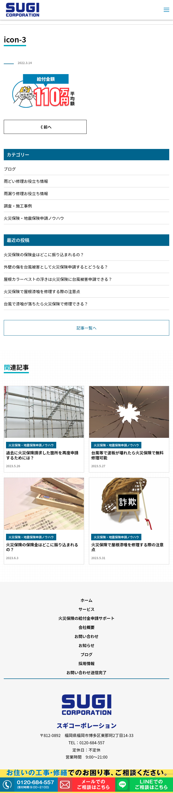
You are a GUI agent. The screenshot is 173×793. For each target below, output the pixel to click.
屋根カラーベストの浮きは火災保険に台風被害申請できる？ (58, 279)
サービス (86, 609)
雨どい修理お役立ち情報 (26, 181)
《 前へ (45, 127)
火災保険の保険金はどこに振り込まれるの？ (44, 254)
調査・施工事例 (18, 206)
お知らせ (87, 645)
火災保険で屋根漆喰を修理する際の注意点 (42, 291)
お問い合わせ (86, 636)
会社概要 (86, 627)
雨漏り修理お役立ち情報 (26, 193)
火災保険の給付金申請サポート (86, 618)
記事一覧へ (86, 328)
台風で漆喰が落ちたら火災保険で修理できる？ (46, 304)
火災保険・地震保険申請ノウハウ (34, 218)
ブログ (10, 169)
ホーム (87, 600)
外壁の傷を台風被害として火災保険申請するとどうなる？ (56, 267)
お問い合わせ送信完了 (86, 672)
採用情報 (86, 663)
